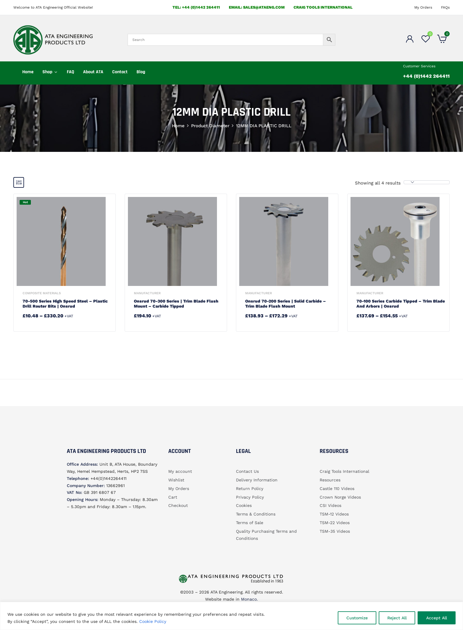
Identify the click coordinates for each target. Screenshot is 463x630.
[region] (231, 616)
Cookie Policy (152, 621)
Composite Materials (42, 293)
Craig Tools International (323, 7)
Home (178, 125)
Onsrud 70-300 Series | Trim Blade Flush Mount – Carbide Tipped (176, 303)
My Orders (423, 7)
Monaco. (249, 599)
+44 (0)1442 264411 (426, 76)
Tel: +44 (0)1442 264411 (196, 7)
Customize (357, 617)
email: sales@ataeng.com (257, 7)
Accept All (436, 617)
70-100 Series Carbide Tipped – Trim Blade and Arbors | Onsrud (400, 303)
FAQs (445, 7)
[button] (442, 39)
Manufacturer (147, 293)
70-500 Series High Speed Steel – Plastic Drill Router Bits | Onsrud (65, 303)
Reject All (397, 617)
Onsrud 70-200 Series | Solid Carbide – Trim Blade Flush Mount (285, 303)
